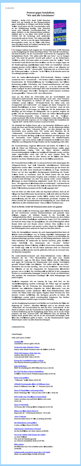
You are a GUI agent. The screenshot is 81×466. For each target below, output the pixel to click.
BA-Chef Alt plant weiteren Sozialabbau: (29, 371)
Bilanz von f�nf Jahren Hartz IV (26, 411)
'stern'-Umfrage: (20, 416)
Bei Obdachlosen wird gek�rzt (25, 423)
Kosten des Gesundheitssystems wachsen (28, 360)
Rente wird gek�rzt (21, 378)
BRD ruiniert (19, 444)
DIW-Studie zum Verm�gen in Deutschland (30, 397)
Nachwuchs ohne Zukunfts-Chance (26, 347)
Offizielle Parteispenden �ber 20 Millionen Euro (32, 384)
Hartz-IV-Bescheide (21, 405)
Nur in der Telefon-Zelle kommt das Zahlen (29, 435)
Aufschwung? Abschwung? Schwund (27, 429)
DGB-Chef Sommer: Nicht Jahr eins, (27, 353)
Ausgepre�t (18, 342)
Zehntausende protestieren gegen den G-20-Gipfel (32, 452)
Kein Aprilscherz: (20, 366)
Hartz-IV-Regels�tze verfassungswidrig (28, 390)
